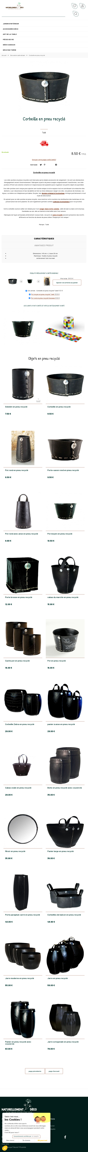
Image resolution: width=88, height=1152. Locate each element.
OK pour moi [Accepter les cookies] (42, 1140)
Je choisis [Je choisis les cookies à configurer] (26, 1140)
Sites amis (5, 1144)
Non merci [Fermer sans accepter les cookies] (10, 1140)
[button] (5, 1148)
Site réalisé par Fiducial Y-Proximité (14, 1147)
